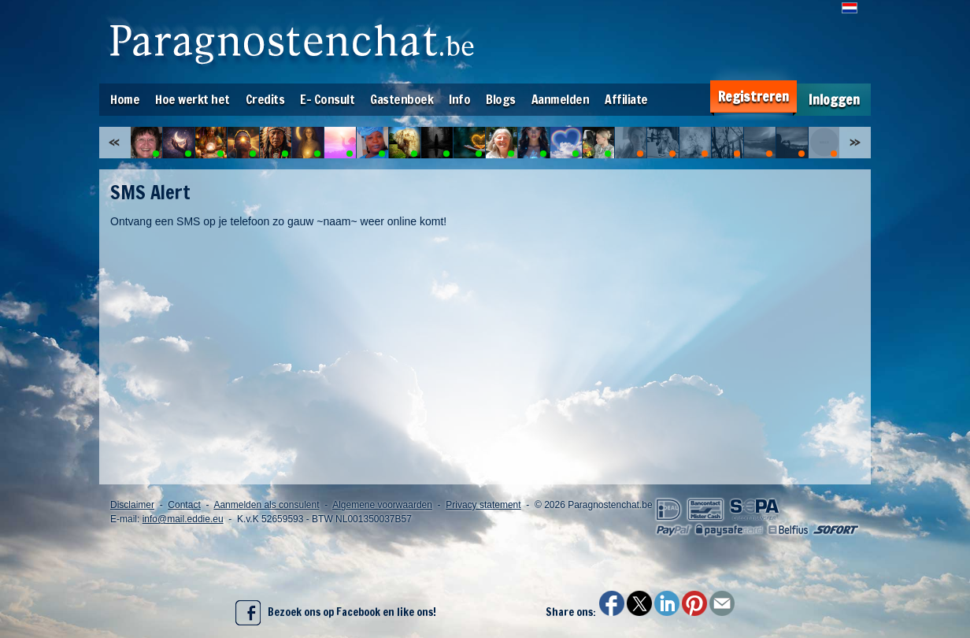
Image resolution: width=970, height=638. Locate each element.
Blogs (501, 99)
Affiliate (626, 99)
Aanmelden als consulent (266, 504)
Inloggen (834, 99)
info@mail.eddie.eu (183, 519)
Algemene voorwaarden (382, 504)
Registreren (753, 96)
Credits (265, 99)
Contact (184, 504)
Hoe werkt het (192, 99)
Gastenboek (401, 99)
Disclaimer (132, 504)
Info (459, 99)
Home (124, 99)
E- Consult (327, 99)
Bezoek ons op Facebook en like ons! (335, 612)
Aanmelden (560, 99)
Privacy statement (483, 504)
